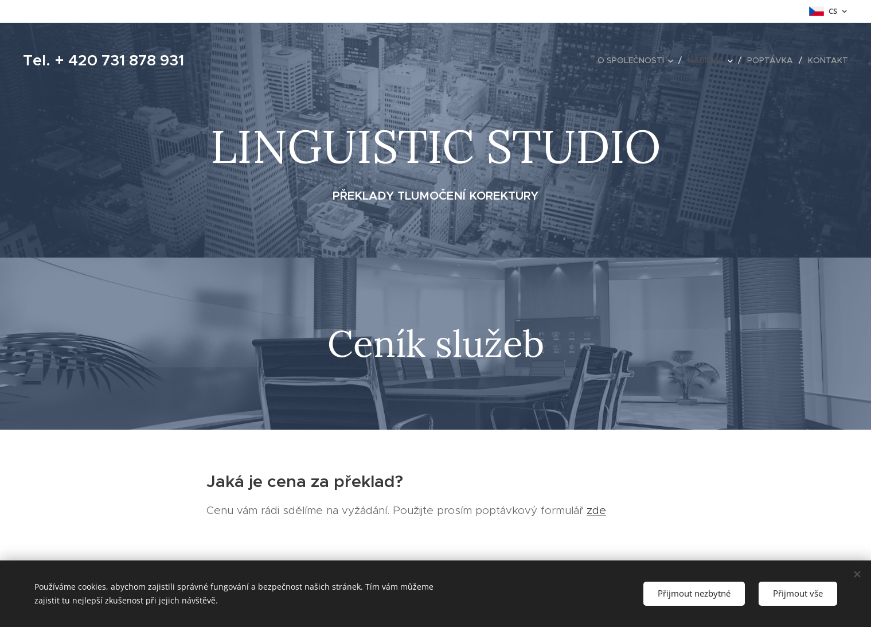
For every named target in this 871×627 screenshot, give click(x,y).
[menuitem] (638, 60)
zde (596, 510)
